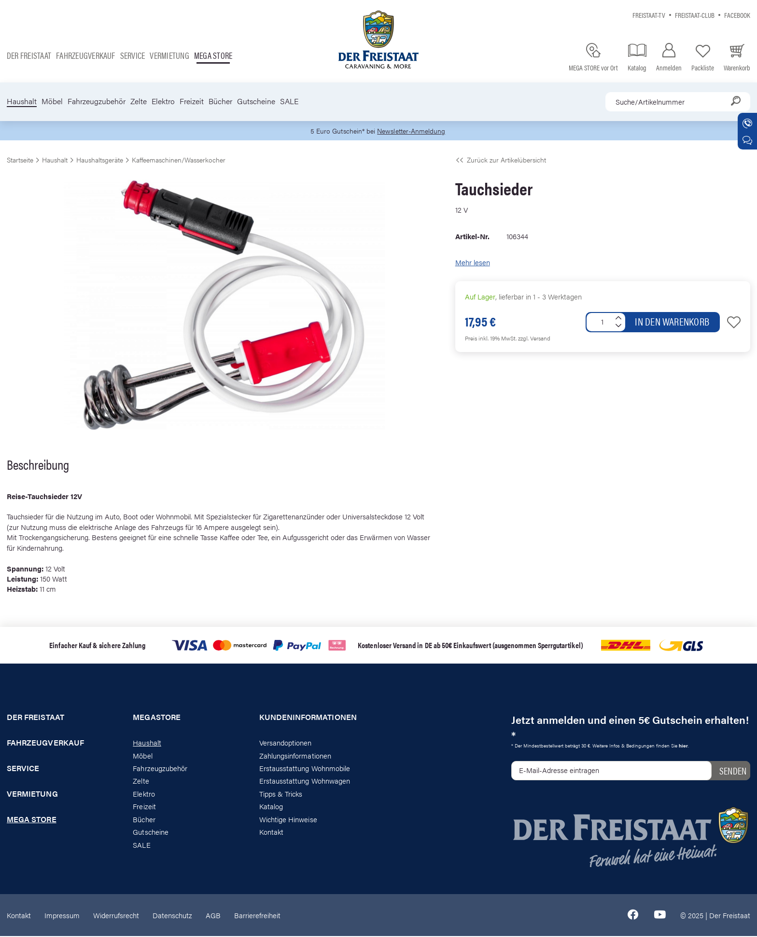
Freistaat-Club (695, 15)
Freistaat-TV (648, 15)
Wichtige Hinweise (288, 820)
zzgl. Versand (534, 338)
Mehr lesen (472, 263)
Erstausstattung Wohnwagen (304, 781)
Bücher (220, 101)
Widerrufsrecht (116, 915)
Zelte (138, 101)
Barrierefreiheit (257, 915)
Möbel (52, 101)
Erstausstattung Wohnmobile (304, 768)
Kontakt (271, 832)
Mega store (213, 55)
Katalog (271, 807)
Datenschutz (172, 915)
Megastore (157, 718)
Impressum (62, 915)
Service (132, 55)
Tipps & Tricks (281, 794)
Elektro (163, 101)
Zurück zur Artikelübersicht (500, 160)
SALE (289, 101)
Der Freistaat (29, 55)
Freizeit (192, 101)
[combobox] (677, 101)
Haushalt (22, 101)
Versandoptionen (285, 743)
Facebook (737, 15)
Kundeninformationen (308, 718)
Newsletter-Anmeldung (412, 131)
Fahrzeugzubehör (97, 101)
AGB (213, 915)
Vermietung (169, 55)
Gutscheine (256, 101)
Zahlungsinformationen (295, 756)
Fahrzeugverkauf (85, 55)
